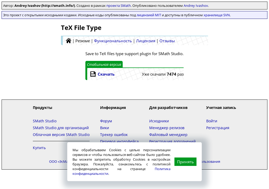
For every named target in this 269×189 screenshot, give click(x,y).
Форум (106, 120)
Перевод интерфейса (119, 141)
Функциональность (113, 40)
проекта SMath (118, 5)
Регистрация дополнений (172, 141)
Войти (211, 120)
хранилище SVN (217, 15)
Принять (185, 161)
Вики (104, 127)
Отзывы (167, 40)
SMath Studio (44, 120)
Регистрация (217, 127)
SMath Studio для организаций (61, 127)
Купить (39, 147)
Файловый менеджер (168, 134)
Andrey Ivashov (196, 5)
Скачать (106, 74)
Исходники (159, 120)
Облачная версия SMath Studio (61, 134)
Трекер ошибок (114, 134)
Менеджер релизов (166, 127)
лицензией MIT (149, 15)
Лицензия (145, 40)
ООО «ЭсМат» (60, 161)
